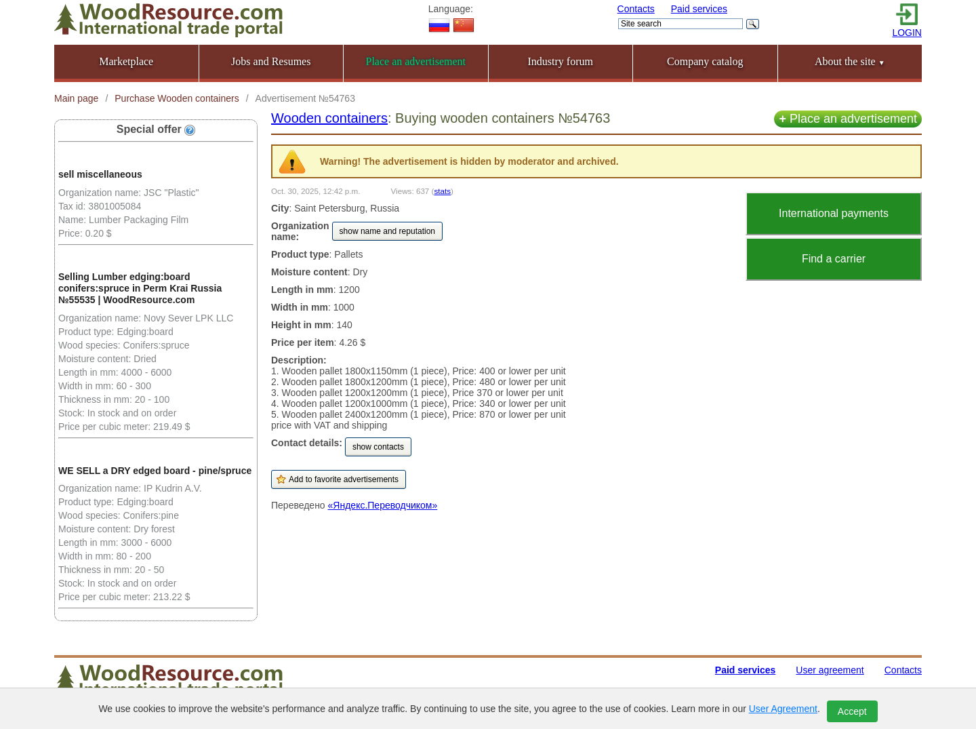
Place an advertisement (848, 118)
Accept (852, 711)
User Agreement (783, 708)
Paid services (699, 8)
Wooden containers (329, 118)
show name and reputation (387, 231)
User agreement (829, 670)
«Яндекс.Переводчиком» (383, 505)
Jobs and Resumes (270, 61)
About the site (850, 61)
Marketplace (126, 61)
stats (442, 190)
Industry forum (560, 61)
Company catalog (705, 61)
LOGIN (907, 32)
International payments (834, 213)
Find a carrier (834, 258)
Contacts (636, 8)
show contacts (378, 447)
